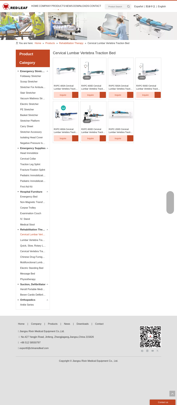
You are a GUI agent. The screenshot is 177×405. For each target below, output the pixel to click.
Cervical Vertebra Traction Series (34, 251)
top (172, 393)
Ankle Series (27, 304)
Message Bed (27, 273)
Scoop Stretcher (29, 81)
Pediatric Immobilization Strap (34, 181)
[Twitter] (158, 334)
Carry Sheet (26, 126)
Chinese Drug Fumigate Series (34, 257)
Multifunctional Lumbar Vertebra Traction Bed (34, 262)
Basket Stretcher (29, 115)
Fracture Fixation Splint (32, 169)
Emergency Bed (28, 196)
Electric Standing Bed (31, 268)
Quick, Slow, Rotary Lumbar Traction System (34, 245)
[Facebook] (142, 334)
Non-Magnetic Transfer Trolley (34, 202)
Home (21, 324)
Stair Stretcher (28, 93)
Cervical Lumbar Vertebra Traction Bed (34, 234)
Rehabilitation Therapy (34, 229)
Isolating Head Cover (31, 137)
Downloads (83, 324)
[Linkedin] (147, 334)
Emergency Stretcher (33, 71)
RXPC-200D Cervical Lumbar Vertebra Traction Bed (121, 131)
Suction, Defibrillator (32, 284)
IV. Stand (25, 219)
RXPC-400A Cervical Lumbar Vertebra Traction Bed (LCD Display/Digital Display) (66, 87)
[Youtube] (153, 334)
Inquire (60, 95)
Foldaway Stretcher (30, 76)
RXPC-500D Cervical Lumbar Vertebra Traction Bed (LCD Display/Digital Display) (148, 87)
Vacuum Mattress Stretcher (34, 98)
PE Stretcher (27, 109)
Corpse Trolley (28, 207)
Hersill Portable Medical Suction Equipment (34, 289)
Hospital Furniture (31, 191)
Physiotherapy (27, 279)
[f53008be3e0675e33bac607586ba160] (150, 328)
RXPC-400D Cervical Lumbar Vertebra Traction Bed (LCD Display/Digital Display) (93, 87)
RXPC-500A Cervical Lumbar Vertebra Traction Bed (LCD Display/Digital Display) (121, 87)
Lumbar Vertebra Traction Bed (34, 240)
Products (52, 324)
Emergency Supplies (32, 148)
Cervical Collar (28, 158)
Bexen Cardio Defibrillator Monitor (34, 294)
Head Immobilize (29, 153)
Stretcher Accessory (31, 132)
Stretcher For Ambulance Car (34, 87)
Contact (99, 324)
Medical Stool (27, 224)
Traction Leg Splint (30, 164)
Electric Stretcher (29, 104)
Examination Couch (30, 213)
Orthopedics (27, 299)
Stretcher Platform (30, 120)
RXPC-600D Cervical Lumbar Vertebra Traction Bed (93, 131)
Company (36, 324)
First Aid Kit (26, 186)
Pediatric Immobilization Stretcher (34, 175)
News (67, 324)
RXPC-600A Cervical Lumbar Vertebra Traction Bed (66, 131)
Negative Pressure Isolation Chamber (34, 143)
